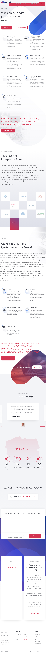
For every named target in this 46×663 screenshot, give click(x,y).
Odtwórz (36, 374)
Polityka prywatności (41, 659)
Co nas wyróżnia (6, 32)
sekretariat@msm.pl (23, 643)
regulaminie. (21, 544)
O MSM (32, 8)
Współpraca (12, 8)
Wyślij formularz (34, 543)
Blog (28, 8)
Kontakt (35, 8)
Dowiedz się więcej (11, 575)
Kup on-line (18, 8)
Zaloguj (41, 8)
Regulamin (32, 659)
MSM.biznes (24, 8)
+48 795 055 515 (29, 504)
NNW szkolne (37, 648)
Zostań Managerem (21, 32)
